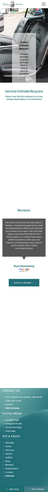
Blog (6, 461)
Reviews (8, 465)
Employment (10, 468)
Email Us (7, 404)
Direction (12, 489)
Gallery (7, 457)
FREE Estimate (10, 408)
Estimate (8, 476)
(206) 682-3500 (11, 400)
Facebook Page (12, 427)
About (7, 453)
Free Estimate (36, 489)
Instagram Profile (12, 423)
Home (7, 446)
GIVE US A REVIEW (24, 282)
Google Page (10, 420)
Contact (7, 472)
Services (8, 450)
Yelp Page (9, 431)
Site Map (8, 442)
